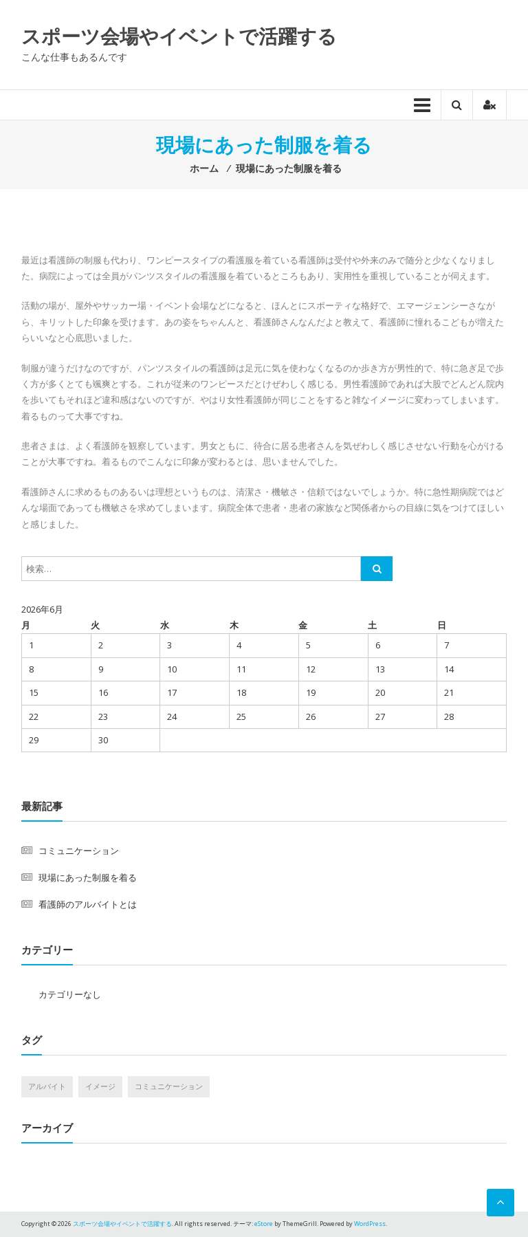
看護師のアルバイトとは (87, 904)
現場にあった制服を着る (87, 877)
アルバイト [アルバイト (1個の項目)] (47, 1086)
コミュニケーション (78, 850)
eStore (263, 1223)
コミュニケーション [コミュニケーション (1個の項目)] (169, 1086)
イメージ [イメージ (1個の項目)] (100, 1086)
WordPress (370, 1223)
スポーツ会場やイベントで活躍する (179, 36)
